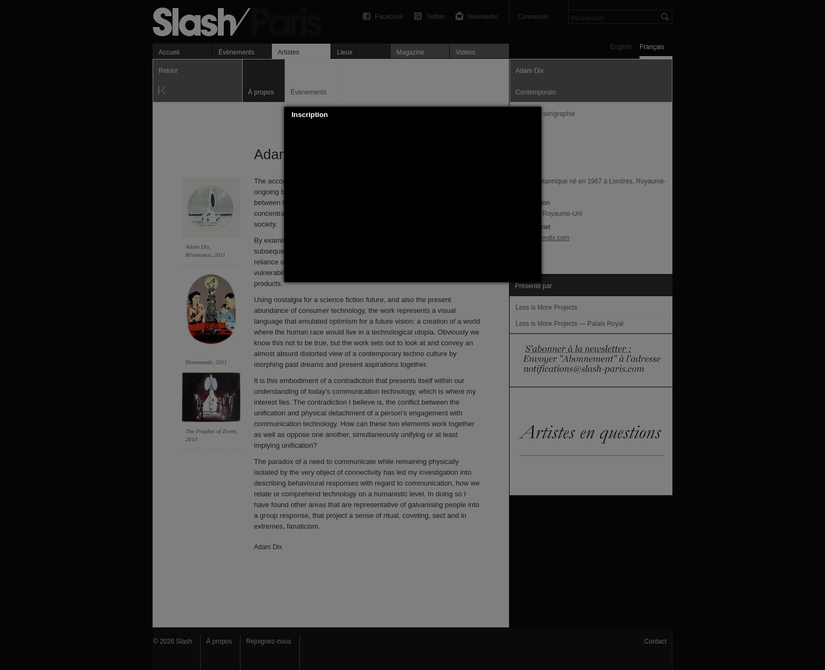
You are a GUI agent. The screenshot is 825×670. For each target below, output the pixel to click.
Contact (655, 641)
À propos (219, 641)
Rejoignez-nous (268, 641)
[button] (533, 115)
